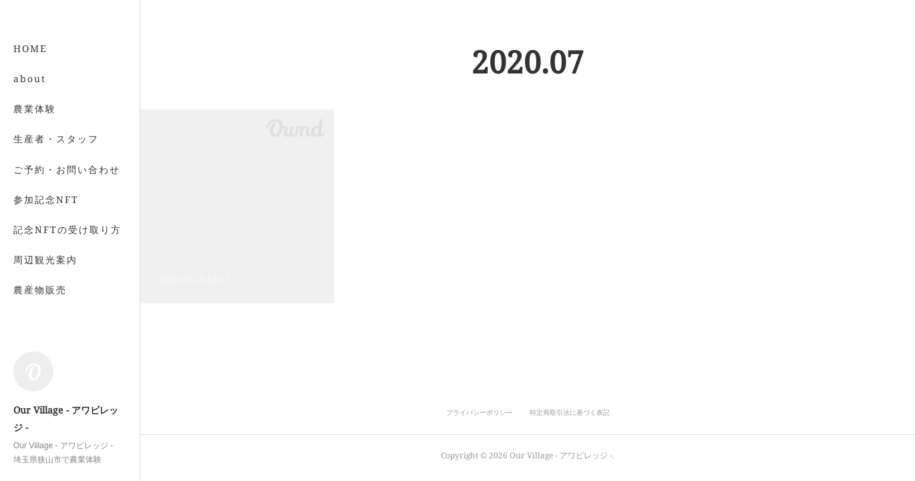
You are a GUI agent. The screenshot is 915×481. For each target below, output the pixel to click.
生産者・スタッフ (56, 138)
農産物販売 (40, 289)
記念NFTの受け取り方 (67, 229)
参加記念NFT (46, 199)
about (29, 78)
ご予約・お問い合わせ (66, 169)
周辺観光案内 (45, 259)
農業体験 (34, 108)
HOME (30, 48)
